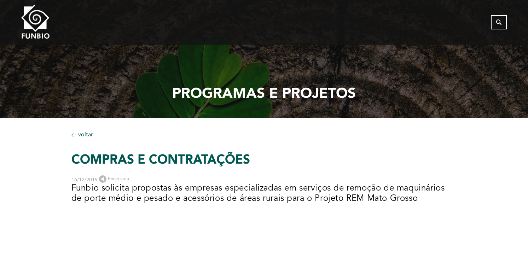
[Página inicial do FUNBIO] (54, 23)
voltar (82, 134)
